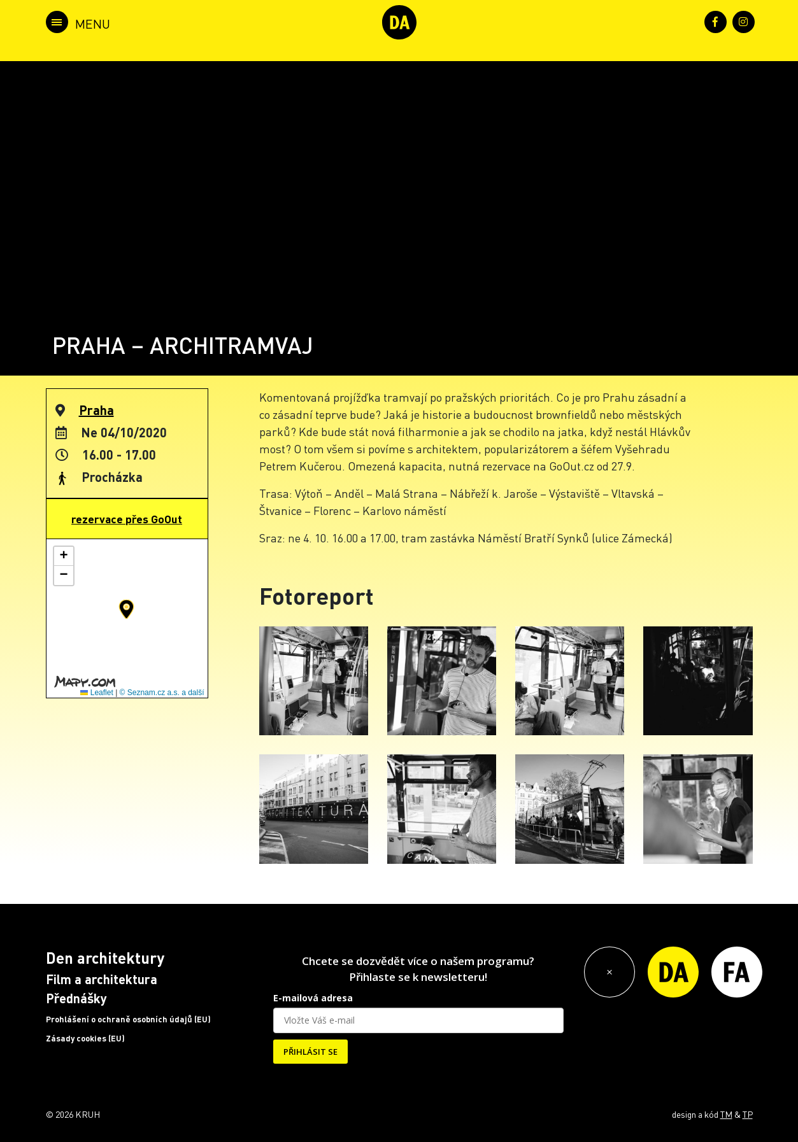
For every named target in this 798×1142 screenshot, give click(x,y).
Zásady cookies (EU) (85, 1038)
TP (748, 1114)
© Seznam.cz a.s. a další (162, 692)
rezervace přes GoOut (126, 519)
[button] (126, 609)
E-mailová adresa (313, 998)
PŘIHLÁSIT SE (310, 1051)
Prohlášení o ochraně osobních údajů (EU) (128, 1019)
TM (726, 1114)
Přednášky (76, 998)
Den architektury (105, 958)
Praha (96, 410)
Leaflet (96, 692)
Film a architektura (101, 979)
